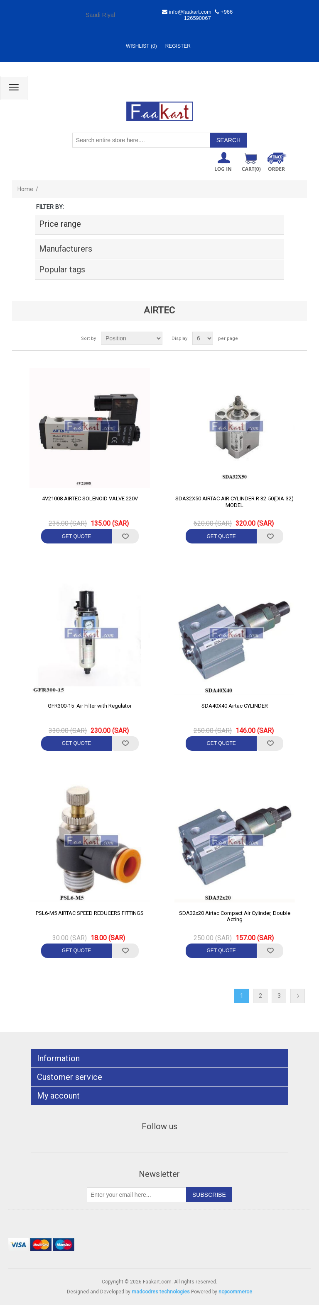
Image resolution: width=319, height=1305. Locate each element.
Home (25, 189)
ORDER (276, 168)
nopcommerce (235, 1292)
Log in (223, 168)
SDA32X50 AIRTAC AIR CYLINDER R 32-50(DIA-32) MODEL (234, 501)
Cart (251, 168)
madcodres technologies (161, 1292)
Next (297, 996)
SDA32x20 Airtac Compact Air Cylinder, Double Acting (234, 916)
